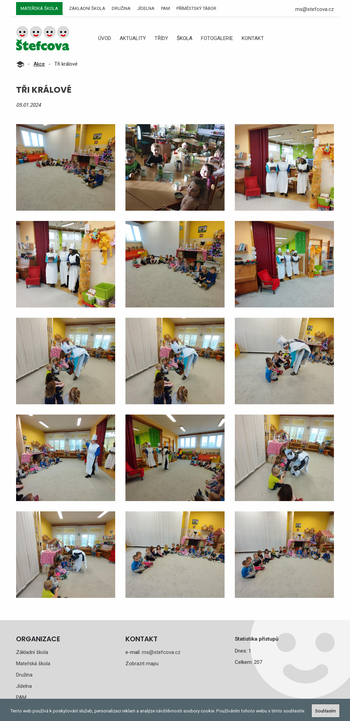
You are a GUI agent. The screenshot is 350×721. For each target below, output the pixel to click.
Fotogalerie (217, 38)
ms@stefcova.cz (314, 9)
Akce (39, 64)
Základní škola (87, 8)
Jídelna (145, 8)
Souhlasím (325, 710)
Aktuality (133, 38)
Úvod (104, 38)
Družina (121, 8)
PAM (165, 8)
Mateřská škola (39, 8)
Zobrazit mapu (142, 663)
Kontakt (253, 38)
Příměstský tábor (196, 8)
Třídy (161, 38)
